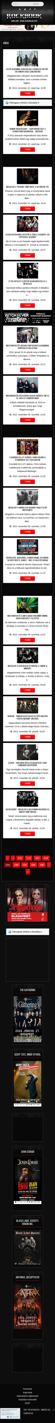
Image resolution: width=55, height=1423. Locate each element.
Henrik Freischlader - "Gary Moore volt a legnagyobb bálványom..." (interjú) (28, 130)
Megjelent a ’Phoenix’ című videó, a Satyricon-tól (27, 186)
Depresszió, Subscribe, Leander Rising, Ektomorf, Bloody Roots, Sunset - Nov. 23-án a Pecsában (27, 559)
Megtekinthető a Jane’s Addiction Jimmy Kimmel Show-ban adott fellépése (27, 617)
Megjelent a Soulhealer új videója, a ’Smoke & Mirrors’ (27, 667)
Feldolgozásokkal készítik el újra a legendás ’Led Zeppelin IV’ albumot (28, 236)
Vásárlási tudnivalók (27, 1399)
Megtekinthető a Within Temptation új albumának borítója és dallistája (27, 347)
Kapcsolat (27, 1392)
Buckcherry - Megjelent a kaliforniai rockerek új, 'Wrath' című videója (27, 810)
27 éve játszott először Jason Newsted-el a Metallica (27, 282)
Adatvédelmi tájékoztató (27, 1396)
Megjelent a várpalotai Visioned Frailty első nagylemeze (27, 509)
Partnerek (27, 1389)
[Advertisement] (27, 159)
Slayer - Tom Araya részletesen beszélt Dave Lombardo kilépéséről (27, 764)
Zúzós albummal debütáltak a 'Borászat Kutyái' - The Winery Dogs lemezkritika (27, 70)
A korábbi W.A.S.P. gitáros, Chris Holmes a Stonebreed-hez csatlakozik (28, 458)
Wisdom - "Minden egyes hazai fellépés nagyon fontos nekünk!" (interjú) (27, 717)
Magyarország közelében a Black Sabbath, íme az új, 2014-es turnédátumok (27, 397)
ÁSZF (27, 1403)
